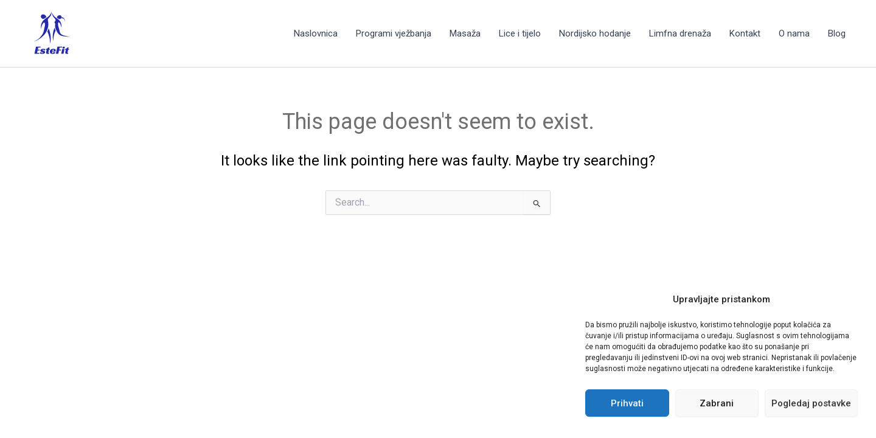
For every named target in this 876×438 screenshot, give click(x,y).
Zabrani (717, 403)
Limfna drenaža (680, 33)
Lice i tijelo (520, 33)
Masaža (465, 33)
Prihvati (627, 403)
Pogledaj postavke (811, 403)
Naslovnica (316, 33)
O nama (794, 33)
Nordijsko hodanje (595, 33)
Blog (837, 33)
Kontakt (744, 33)
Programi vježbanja (393, 33)
